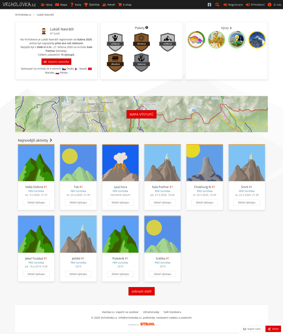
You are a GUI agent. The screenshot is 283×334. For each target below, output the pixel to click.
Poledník (118, 258)
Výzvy (46, 5)
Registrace (233, 5)
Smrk (244, 187)
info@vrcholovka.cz (130, 317)
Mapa (61, 5)
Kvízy (75, 5)
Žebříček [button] (91, 5)
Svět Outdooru (172, 312)
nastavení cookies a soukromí (174, 317)
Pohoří (108, 5)
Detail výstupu (36, 202)
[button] (218, 4)
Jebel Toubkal (34, 258)
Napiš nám (251, 329)
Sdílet (273, 329)
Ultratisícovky (151, 312)
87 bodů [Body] (55, 33)
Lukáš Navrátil (45, 14)
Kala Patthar (160, 187)
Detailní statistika (56, 61)
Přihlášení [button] (255, 5)
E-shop (124, 5)
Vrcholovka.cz (23, 14)
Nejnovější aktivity (35, 140)
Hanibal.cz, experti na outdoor (120, 312)
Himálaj (61, 51)
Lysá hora (120, 187)
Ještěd (76, 258)
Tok (76, 187)
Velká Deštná (34, 187)
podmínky (149, 317)
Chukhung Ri (202, 187)
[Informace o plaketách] (146, 28)
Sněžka (160, 258)
